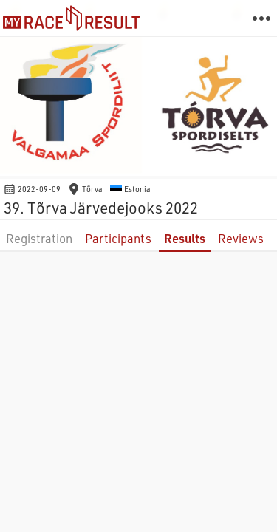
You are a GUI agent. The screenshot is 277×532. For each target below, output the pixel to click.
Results (184, 238)
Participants (118, 238)
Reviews (241, 238)
